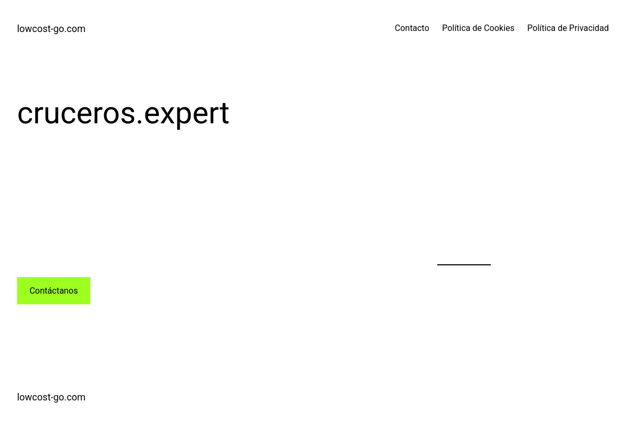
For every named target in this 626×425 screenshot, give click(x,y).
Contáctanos (53, 291)
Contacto (412, 28)
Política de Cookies (478, 28)
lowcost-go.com (51, 28)
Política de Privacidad (568, 28)
